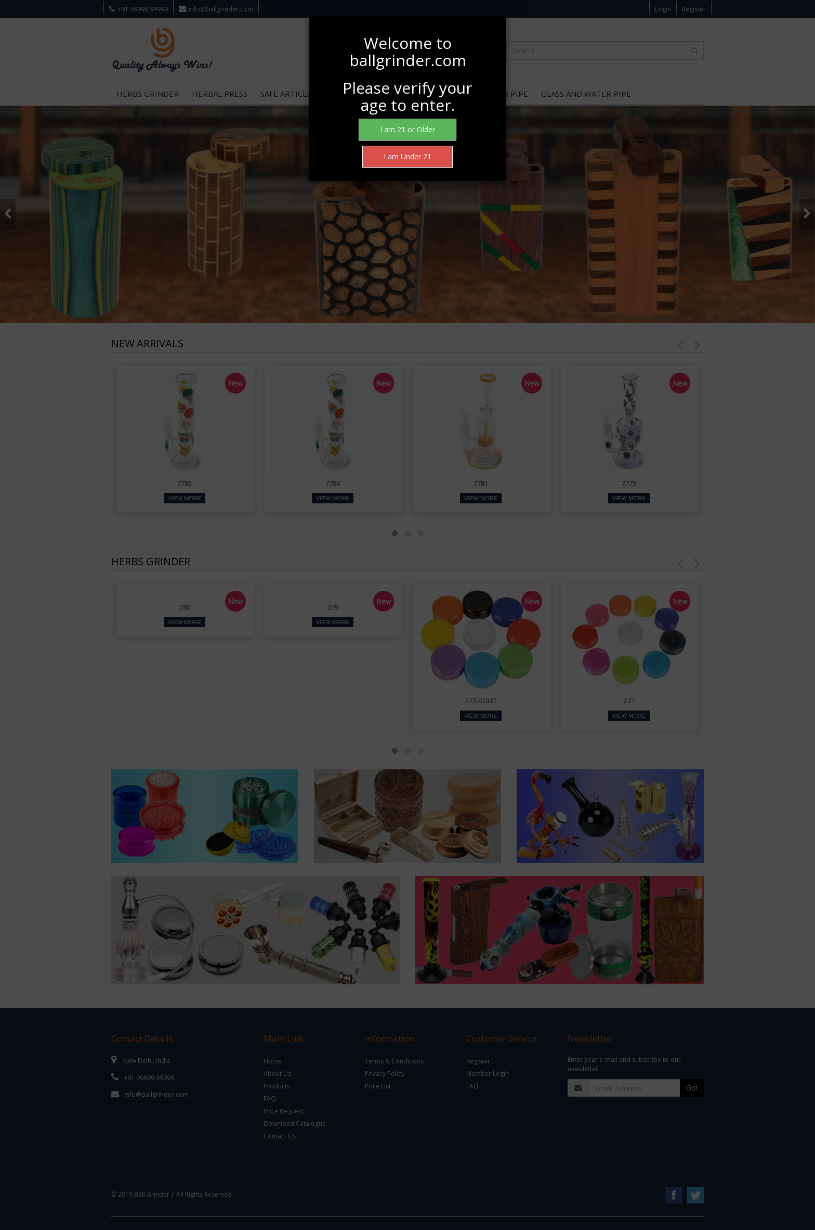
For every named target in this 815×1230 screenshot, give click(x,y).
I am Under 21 (407, 156)
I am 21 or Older (407, 129)
